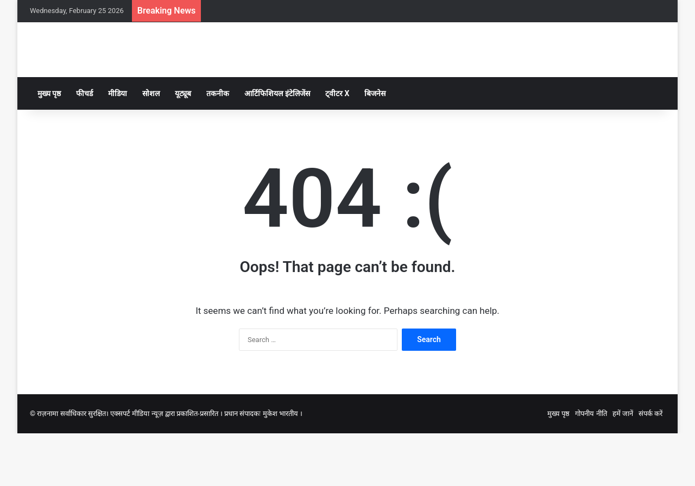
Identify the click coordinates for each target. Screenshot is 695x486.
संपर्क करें (650, 466)
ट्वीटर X (337, 146)
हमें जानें (622, 466)
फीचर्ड (84, 146)
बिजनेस (375, 146)
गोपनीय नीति (590, 466)
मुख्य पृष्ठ (49, 146)
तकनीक (217, 146)
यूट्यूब (183, 146)
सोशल (151, 146)
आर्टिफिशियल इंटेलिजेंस (276, 146)
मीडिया (117, 146)
